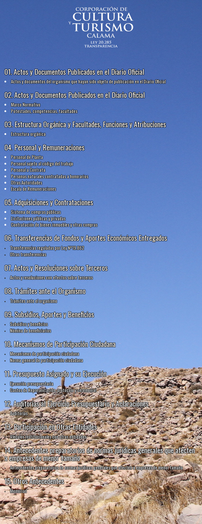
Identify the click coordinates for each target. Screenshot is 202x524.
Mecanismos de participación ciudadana (44, 353)
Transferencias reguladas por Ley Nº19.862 (47, 247)
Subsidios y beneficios (29, 324)
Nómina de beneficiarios (30, 330)
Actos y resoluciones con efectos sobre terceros (51, 277)
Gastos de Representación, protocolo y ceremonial (53, 390)
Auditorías (19, 413)
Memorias (18, 491)
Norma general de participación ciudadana (46, 360)
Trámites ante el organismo (33, 300)
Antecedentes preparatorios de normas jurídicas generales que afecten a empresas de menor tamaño (96, 467)
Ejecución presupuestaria (31, 383)
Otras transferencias (28, 254)
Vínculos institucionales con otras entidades (48, 436)
